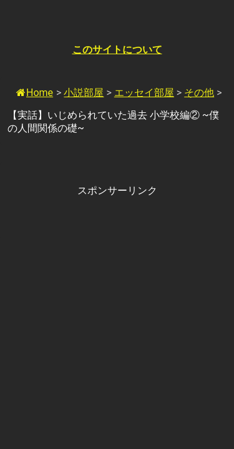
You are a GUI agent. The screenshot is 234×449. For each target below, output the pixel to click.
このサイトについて (117, 49)
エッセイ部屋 (144, 93)
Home (34, 93)
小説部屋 (84, 93)
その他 (199, 93)
